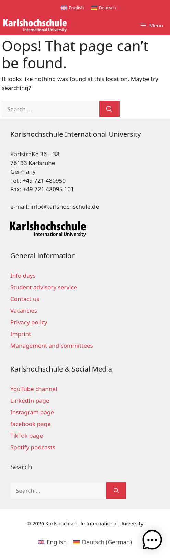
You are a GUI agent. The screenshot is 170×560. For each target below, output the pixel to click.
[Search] (109, 109)
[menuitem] (72, 7)
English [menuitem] (76, 7)
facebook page (30, 424)
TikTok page (26, 435)
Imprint (20, 334)
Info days (23, 275)
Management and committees (51, 346)
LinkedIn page (29, 400)
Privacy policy (28, 322)
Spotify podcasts (32, 447)
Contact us (24, 299)
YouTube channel (33, 389)
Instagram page (32, 412)
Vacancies (23, 311)
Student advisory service (43, 287)
